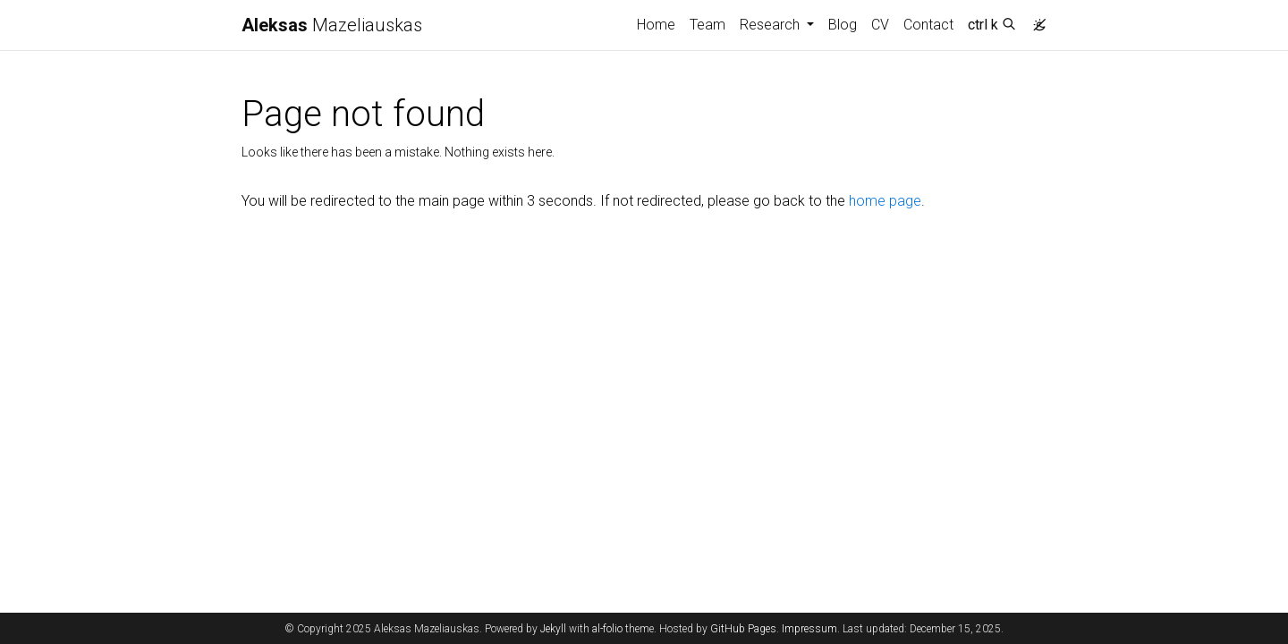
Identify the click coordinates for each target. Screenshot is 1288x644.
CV (880, 24)
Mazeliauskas (332, 25)
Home (656, 24)
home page (885, 200)
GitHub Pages (743, 629)
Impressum (809, 629)
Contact (928, 24)
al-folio (607, 629)
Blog (842, 24)
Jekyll (553, 629)
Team (707, 24)
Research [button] (771, 24)
